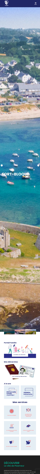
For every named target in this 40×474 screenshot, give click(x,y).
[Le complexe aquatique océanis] (11, 428)
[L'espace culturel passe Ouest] (28, 428)
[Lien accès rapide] (11, 392)
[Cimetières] (28, 443)
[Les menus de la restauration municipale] (28, 412)
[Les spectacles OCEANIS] (11, 443)
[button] (2, 165)
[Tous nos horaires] (11, 412)
